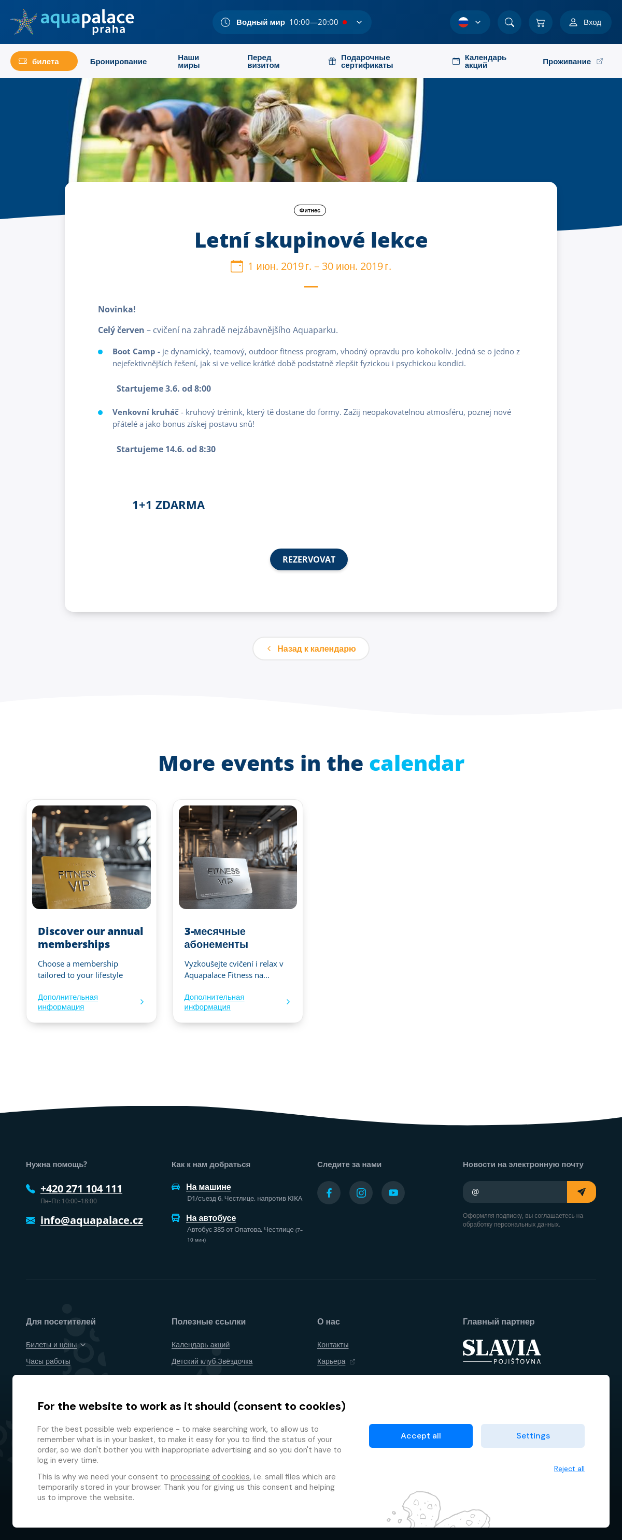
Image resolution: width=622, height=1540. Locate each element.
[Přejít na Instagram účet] (361, 1192)
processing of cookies (210, 1477)
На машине (201, 1186)
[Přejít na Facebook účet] (329, 1192)
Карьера (336, 1361)
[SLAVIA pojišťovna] (502, 1351)
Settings (533, 1435)
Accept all (421, 1435)
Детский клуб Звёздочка (212, 1361)
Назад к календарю (311, 648)
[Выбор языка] (470, 22)
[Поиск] (509, 22)
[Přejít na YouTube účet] (393, 1192)
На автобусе (204, 1218)
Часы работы (48, 1361)
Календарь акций (201, 1344)
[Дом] (72, 22)
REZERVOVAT (308, 559)
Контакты (332, 1344)
